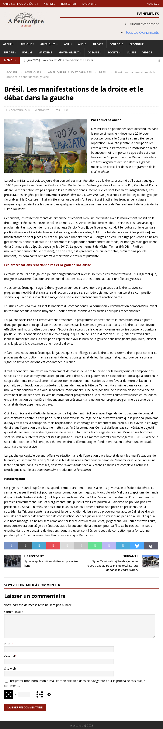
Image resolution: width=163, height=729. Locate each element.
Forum (27, 52)
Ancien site (89, 3)
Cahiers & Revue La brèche (19, 3)
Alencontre (42, 109)
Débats (98, 44)
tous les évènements (142, 33)
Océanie (93, 52)
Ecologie (116, 44)
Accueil (8, 44)
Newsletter (68, 3)
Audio (82, 44)
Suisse (131, 52)
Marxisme (45, 52)
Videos (147, 52)
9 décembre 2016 (19, 109)
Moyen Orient (69, 52)
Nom (7, 643)
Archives (49, 3)
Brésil (57, 109)
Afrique (26, 44)
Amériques (47, 44)
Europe (8, 52)
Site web (10, 668)
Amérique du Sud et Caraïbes (70, 72)
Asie (67, 44)
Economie (136, 44)
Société (113, 52)
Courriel (9, 656)
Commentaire (13, 611)
